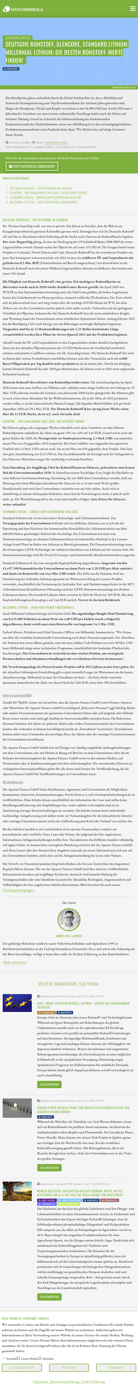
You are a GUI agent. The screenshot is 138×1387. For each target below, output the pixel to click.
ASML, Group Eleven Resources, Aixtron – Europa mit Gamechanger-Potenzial (83, 1005)
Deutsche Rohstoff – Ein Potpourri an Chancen (41, 188)
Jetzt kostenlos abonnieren (32, 166)
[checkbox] (3, 1358)
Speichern (69, 1367)
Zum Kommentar (49, 1084)
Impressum (40, 1381)
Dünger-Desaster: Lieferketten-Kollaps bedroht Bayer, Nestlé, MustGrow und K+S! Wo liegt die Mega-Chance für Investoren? (80, 1193)
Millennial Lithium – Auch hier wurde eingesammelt (44, 202)
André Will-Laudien (56, 142)
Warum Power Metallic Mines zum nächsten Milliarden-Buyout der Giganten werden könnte (83, 1110)
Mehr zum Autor (14, 962)
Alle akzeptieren (22, 1367)
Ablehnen (116, 1367)
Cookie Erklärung (93, 1381)
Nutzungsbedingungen (18, 890)
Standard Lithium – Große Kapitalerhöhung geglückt (46, 197)
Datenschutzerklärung (64, 1381)
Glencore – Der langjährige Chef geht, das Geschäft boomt (48, 193)
